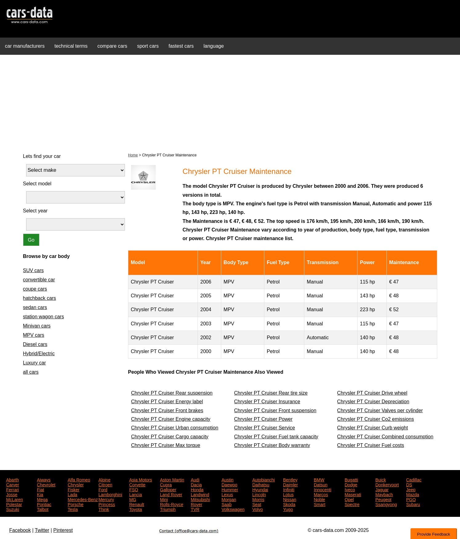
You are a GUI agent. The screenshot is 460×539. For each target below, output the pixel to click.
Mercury (106, 499)
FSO (133, 489)
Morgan (229, 499)
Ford (102, 489)
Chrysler (76, 484)
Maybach (384, 494)
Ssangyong (386, 504)
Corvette (137, 484)
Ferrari (12, 489)
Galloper (168, 489)
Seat (256, 504)
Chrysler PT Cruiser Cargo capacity (169, 436)
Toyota (135, 509)
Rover (196, 504)
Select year (35, 210)
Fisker (73, 489)
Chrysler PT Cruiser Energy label (167, 401)
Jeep (410, 489)
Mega (42, 499)
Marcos (321, 494)
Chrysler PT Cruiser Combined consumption (385, 436)
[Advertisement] (230, 103)
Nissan (289, 499)
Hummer (230, 489)
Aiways (43, 479)
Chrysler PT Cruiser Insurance (267, 401)
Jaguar (382, 489)
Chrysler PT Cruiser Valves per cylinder (380, 410)
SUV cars (33, 270)
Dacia (196, 484)
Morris (258, 499)
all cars (31, 372)
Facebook (20, 530)
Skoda (289, 504)
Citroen (105, 484)
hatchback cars (39, 298)
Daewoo (229, 484)
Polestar (14, 504)
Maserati (353, 494)
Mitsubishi (200, 499)
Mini (164, 499)
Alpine (104, 479)
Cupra (166, 484)
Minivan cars (37, 325)
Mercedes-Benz (83, 499)
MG (132, 499)
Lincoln (259, 494)
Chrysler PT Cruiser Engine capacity (170, 419)
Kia (40, 494)
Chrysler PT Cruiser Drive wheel (372, 393)
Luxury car (34, 362)
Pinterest (63, 530)
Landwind (200, 494)
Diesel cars (35, 344)
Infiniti (288, 489)
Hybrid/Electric (39, 353)
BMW (319, 479)
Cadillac (414, 479)
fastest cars (181, 46)
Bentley (290, 479)
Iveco (350, 489)
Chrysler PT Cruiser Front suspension (275, 410)
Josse (12, 494)
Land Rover (171, 494)
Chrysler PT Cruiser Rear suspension (172, 393)
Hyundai (260, 489)
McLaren (14, 499)
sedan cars (35, 307)
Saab (227, 504)
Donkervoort (387, 484)
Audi (195, 479)
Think (103, 509)
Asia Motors (140, 479)
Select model (37, 183)
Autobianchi (263, 479)
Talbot (42, 509)
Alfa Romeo (79, 479)
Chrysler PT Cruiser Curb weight (372, 427)
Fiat (40, 489)
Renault (136, 504)
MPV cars (33, 335)
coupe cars (35, 289)
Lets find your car (42, 156)
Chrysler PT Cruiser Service (264, 427)
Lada (72, 494)
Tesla (73, 509)
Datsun (320, 484)
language (214, 46)
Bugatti (351, 479)
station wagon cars (43, 316)
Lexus (227, 494)
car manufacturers (25, 46)
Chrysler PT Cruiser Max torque (165, 445)
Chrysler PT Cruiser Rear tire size (271, 393)
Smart (319, 504)
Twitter (42, 530)
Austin (228, 479)
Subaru (413, 504)
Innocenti (322, 489)
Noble (319, 499)
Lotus (288, 494)
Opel (349, 499)
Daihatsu (260, 484)
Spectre (352, 504)
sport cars (147, 46)
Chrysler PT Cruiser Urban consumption (174, 427)
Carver (12, 484)
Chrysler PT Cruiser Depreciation (373, 401)
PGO (411, 499)
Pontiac (44, 504)
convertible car (39, 279)
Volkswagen (233, 509)
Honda (197, 489)
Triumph (168, 509)
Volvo (257, 509)
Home (133, 155)
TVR (195, 509)
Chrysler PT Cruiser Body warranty (272, 445)
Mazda (412, 494)
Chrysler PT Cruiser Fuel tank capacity (276, 436)
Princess (106, 504)
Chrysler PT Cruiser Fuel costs (370, 445)
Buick (380, 479)
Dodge (351, 484)
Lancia (135, 494)
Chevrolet (46, 484)
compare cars (112, 46)
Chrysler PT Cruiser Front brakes (167, 410)
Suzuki (12, 509)
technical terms (71, 46)
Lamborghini (110, 494)
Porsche (75, 504)
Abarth (12, 479)
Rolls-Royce (171, 504)
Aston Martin (172, 479)
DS (409, 484)
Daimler (290, 484)
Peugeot (383, 499)
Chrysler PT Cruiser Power (263, 419)
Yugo (288, 509)
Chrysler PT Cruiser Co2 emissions (375, 419)
